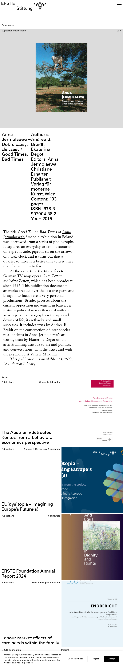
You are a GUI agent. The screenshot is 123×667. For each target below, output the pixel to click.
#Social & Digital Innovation (46, 583)
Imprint (65, 650)
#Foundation (54, 449)
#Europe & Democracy (35, 449)
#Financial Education (49, 382)
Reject (96, 659)
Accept (111, 659)
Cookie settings (75, 659)
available (48, 359)
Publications (7, 382)
